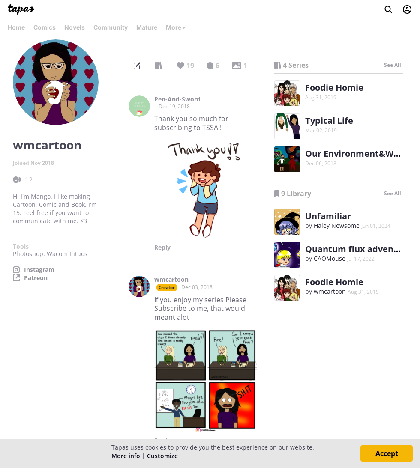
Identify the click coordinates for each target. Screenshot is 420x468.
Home (16, 27)
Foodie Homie (334, 87)
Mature (146, 27)
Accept (386, 453)
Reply (162, 247)
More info (125, 456)
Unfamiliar (328, 216)
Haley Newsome (337, 225)
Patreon (36, 277)
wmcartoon (171, 279)
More (176, 27)
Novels (74, 27)
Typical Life (329, 120)
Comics (44, 27)
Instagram (39, 269)
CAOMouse (329, 258)
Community (110, 27)
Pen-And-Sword (177, 99)
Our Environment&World (358, 153)
